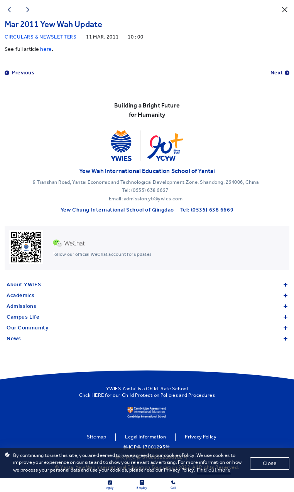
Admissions (147, 306)
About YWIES (147, 284)
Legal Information (145, 437)
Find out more (214, 470)
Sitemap (96, 437)
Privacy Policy (200, 437)
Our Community (147, 327)
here (46, 49)
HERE (97, 395)
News (147, 338)
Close (270, 463)
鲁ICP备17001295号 (146, 447)
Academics (147, 295)
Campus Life (147, 317)
